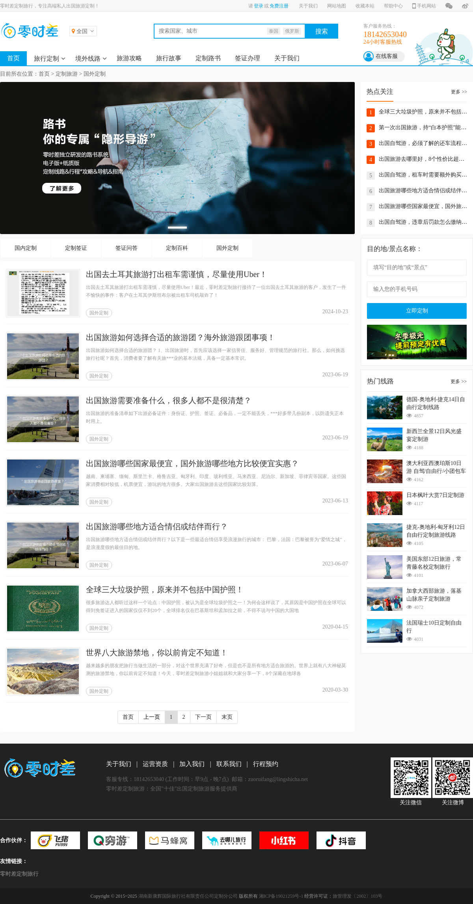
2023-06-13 (335, 501)
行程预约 (265, 764)
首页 (13, 58)
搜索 (321, 31)
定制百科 (177, 248)
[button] (177, 228)
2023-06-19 (335, 375)
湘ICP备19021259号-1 (281, 896)
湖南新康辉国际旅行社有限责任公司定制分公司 (188, 896)
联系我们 (229, 764)
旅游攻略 (129, 58)
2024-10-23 (335, 311)
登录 (258, 6)
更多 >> (459, 92)
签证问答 (126, 248)
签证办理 (247, 58)
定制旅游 (67, 74)
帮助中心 (393, 6)
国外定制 (95, 74)
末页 (227, 717)
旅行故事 (168, 58)
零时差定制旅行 (19, 874)
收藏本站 (365, 6)
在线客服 (387, 56)
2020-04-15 (335, 627)
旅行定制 (46, 58)
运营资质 (155, 764)
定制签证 (76, 248)
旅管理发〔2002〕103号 (357, 896)
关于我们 (308, 6)
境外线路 (88, 58)
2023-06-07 (335, 564)
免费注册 (279, 6)
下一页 (203, 717)
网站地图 (336, 6)
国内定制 (26, 248)
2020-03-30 (335, 690)
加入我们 (192, 764)
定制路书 (208, 58)
